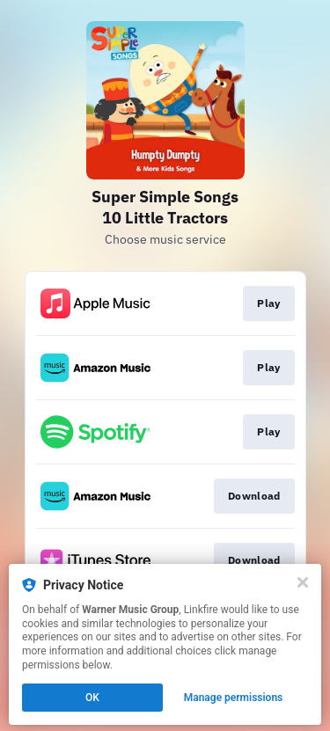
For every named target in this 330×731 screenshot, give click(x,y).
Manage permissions (233, 697)
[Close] (303, 582)
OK (92, 697)
